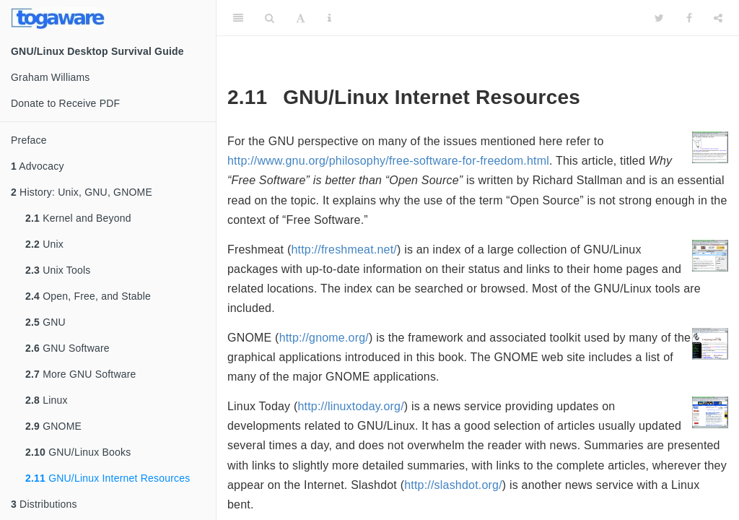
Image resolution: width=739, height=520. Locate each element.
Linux (46, 400)
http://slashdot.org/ (453, 485)
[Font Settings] (300, 18)
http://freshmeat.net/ (344, 249)
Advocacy (37, 166)
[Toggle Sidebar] (238, 18)
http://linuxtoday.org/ (350, 406)
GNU (45, 322)
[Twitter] (659, 18)
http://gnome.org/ (324, 338)
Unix (44, 244)
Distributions (44, 504)
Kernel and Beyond (78, 218)
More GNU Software (80, 374)
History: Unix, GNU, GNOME (81, 192)
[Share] (718, 18)
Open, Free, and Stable (88, 296)
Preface (29, 140)
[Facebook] (689, 18)
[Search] (269, 18)
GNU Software (67, 348)
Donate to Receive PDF (65, 103)
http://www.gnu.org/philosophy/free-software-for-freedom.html (388, 161)
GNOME (53, 426)
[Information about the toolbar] (329, 18)
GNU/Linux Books (78, 452)
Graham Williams (50, 77)
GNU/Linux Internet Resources (107, 478)
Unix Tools (57, 270)
